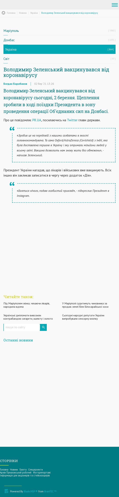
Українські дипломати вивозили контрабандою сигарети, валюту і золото (28, 317)
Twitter (72, 120)
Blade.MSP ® (30, 491)
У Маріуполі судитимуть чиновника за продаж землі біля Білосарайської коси (85, 305)
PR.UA (36, 120)
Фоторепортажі (42, 472)
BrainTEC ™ (50, 491)
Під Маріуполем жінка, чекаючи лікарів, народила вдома (26, 305)
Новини (14, 469)
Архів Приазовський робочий (15, 472)
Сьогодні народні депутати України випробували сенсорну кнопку (83, 317)
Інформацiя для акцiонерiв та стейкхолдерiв (25, 475)
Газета (23, 469)
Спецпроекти (35, 469)
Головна (4, 469)
